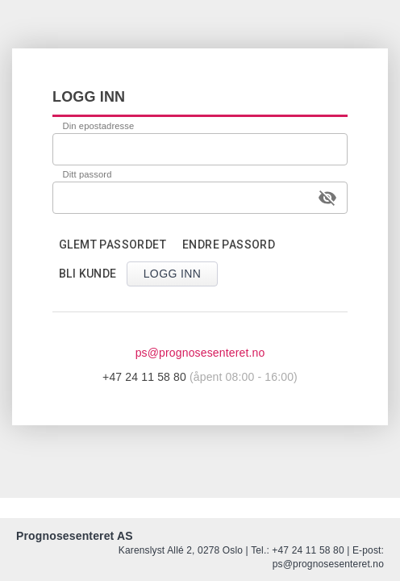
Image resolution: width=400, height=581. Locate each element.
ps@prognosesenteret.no (200, 352)
